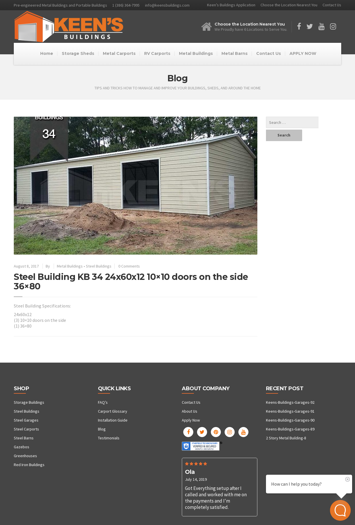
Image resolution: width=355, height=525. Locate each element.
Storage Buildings (29, 402)
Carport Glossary (112, 411)
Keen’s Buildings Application (231, 4)
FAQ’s (103, 402)
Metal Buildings (196, 53)
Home (46, 53)
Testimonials (108, 438)
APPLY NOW (303, 53)
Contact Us (332, 4)
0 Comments (129, 266)
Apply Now (191, 420)
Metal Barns (234, 53)
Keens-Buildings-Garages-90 (290, 420)
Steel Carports (26, 429)
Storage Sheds (78, 53)
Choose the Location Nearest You (289, 4)
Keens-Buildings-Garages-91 (290, 411)
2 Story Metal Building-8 (286, 438)
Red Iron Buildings (29, 464)
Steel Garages (26, 420)
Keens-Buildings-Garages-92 (290, 402)
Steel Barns (24, 438)
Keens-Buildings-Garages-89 (290, 429)
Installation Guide (113, 420)
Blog (102, 429)
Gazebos (21, 446)
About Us (189, 411)
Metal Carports (119, 53)
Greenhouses (25, 455)
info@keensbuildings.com (167, 5)
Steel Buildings (98, 266)
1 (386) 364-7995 (126, 5)
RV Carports (157, 53)
